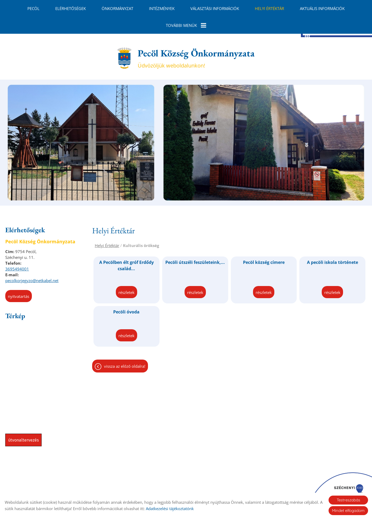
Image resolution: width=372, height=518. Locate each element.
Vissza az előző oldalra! (124, 346)
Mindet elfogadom (348, 510)
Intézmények (162, 8)
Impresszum (227, 488)
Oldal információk (143, 488)
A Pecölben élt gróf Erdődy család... (126, 246)
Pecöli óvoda (126, 292)
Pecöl (33, 8)
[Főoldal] (124, 38)
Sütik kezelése (257, 488)
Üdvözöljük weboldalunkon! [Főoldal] (196, 38)
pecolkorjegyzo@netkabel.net (31, 261)
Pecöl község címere (264, 243)
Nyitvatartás (18, 276)
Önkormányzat (117, 8)
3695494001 (17, 249)
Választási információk (214, 8)
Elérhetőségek (70, 8)
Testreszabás (348, 499)
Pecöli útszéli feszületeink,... (195, 243)
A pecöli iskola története (332, 243)
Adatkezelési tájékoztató (187, 488)
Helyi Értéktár (269, 8)
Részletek (126, 272)
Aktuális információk (322, 8)
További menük (186, 25)
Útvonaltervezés (23, 420)
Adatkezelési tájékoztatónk (170, 508)
